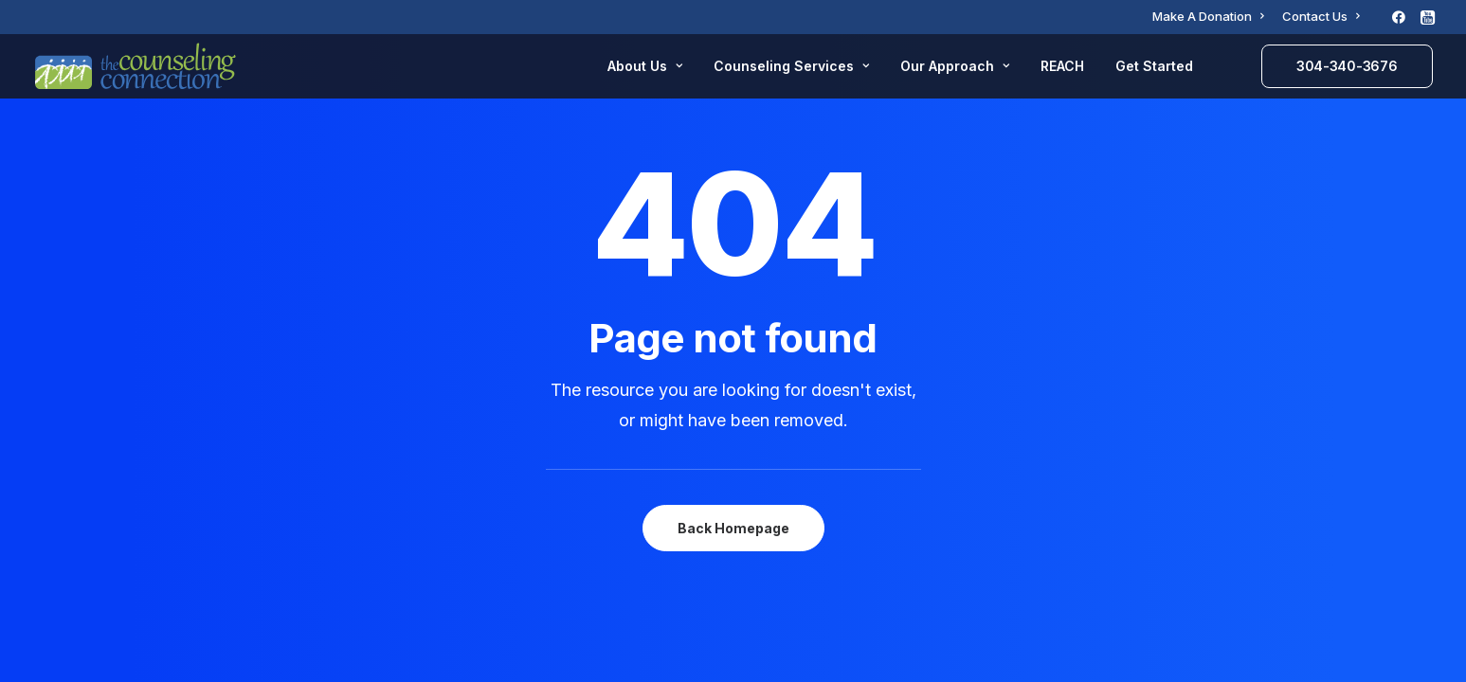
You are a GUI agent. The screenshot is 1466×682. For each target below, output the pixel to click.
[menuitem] (1208, 16)
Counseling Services (791, 66)
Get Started (1154, 66)
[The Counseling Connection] (135, 66)
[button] (1399, 17)
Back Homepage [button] (733, 528)
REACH (1062, 66)
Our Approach (954, 66)
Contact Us (1321, 16)
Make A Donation (1208, 16)
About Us (644, 66)
